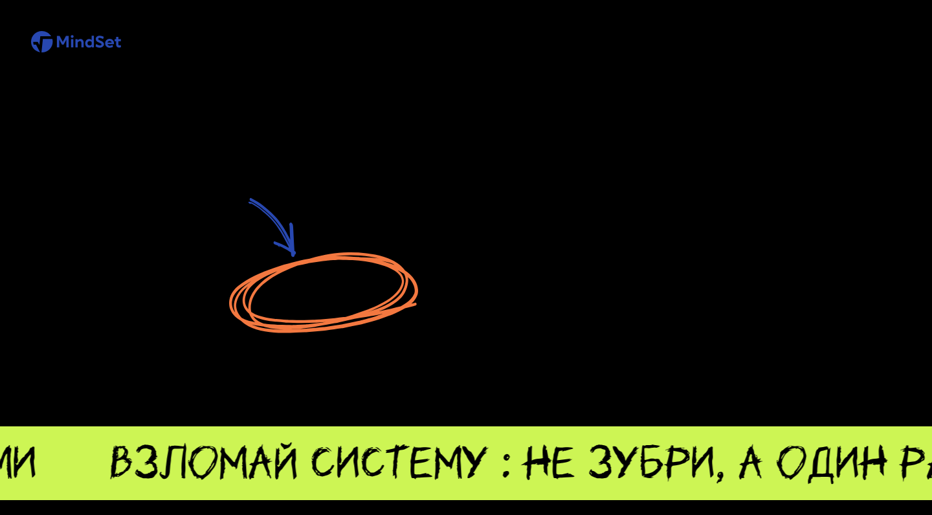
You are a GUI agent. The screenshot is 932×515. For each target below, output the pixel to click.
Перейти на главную (323, 292)
